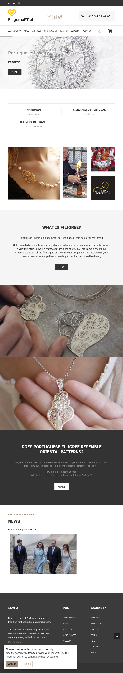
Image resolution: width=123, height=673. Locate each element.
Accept (12, 663)
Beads (94, 635)
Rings (93, 652)
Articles (36, 31)
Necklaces (96, 629)
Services (75, 31)
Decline (27, 663)
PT (14, 3)
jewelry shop (14, 31)
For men (94, 646)
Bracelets (96, 623)
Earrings (95, 617)
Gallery (64, 31)
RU (9, 3)
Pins (93, 641)
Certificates (50, 31)
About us (87, 31)
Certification (15, 642)
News (26, 31)
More (14, 72)
